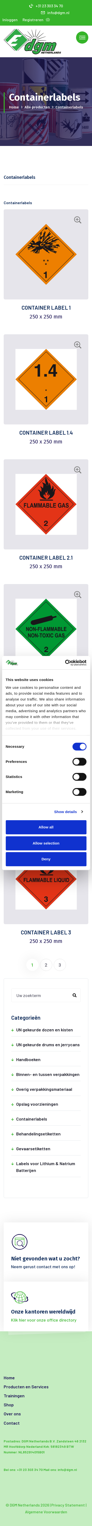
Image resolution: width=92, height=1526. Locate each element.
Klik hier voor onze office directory (44, 1320)
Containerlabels (48, 1118)
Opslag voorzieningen (48, 1104)
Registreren (33, 19)
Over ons (12, 1413)
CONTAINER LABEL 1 (46, 307)
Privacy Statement (68, 1505)
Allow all (46, 827)
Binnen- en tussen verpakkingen (48, 1074)
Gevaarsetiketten (48, 1148)
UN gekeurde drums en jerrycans (48, 1044)
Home (14, 107)
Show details (65, 812)
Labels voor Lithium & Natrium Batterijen (48, 1166)
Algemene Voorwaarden (46, 1511)
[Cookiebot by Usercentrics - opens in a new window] (65, 663)
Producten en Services (26, 1386)
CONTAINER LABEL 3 (46, 932)
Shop (9, 1404)
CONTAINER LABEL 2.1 (46, 557)
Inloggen (10, 19)
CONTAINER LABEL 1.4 (46, 432)
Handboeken (48, 1059)
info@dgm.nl (55, 12)
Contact (12, 1423)
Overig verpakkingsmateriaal (48, 1089)
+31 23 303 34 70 (46, 5)
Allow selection (46, 843)
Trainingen (14, 1395)
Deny (46, 859)
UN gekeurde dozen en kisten (48, 1029)
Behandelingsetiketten (48, 1133)
